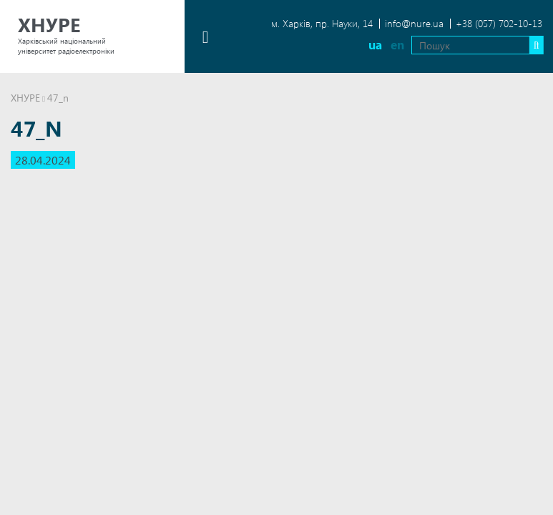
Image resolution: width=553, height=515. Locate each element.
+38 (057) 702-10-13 (499, 23)
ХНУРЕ (25, 97)
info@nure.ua (414, 23)
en (394, 44)
